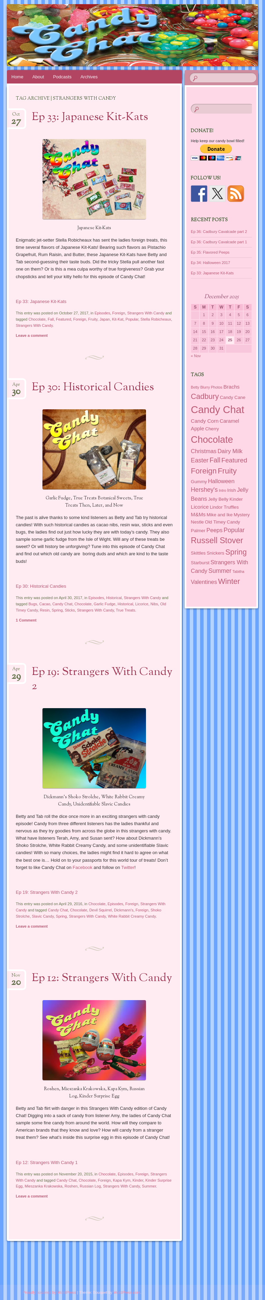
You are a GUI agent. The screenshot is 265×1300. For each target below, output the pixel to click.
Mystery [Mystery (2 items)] (241, 514)
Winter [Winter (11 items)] (229, 581)
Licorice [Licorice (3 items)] (200, 507)
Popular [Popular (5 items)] (234, 530)
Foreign (118, 313)
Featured (63, 319)
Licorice (141, 604)
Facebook (82, 867)
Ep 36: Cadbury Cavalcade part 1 (219, 242)
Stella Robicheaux (155, 319)
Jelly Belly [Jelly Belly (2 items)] (218, 499)
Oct (16, 116)
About (38, 76)
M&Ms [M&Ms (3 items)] (198, 514)
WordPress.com (126, 1292)
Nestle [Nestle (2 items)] (197, 522)
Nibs (154, 604)
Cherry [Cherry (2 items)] (212, 428)
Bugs (33, 604)
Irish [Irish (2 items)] (231, 490)
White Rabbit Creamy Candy (132, 916)
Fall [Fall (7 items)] (214, 460)
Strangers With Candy (146, 313)
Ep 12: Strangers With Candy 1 (47, 1162)
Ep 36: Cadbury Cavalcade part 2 (219, 231)
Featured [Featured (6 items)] (234, 460)
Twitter (127, 867)
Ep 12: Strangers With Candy (102, 978)
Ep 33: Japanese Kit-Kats (90, 117)
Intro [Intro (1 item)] (222, 490)
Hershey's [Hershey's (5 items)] (204, 489)
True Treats (125, 610)
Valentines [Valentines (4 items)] (204, 582)
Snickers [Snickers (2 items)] (215, 553)
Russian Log (90, 1186)
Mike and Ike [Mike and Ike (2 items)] (220, 514)
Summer (149, 1186)
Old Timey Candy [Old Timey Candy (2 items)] (222, 522)
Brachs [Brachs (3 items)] (232, 387)
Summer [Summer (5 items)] (220, 570)
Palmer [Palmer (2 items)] (198, 530)
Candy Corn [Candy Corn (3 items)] (204, 421)
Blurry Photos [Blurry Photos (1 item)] (211, 387)
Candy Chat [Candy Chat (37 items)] (217, 409)
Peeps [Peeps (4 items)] (214, 530)
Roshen (71, 1186)
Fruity (93, 319)
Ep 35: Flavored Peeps (210, 252)
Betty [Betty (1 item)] (195, 387)
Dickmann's (124, 910)
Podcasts (62, 76)
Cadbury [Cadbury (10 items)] (205, 396)
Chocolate (37, 319)
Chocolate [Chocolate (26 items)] (212, 439)
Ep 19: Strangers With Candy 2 (102, 679)
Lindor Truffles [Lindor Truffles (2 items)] (224, 507)
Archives (89, 76)
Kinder (137, 1180)
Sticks (70, 610)
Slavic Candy (42, 916)
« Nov (196, 356)
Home (17, 76)
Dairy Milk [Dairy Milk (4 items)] (229, 451)
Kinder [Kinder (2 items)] (236, 499)
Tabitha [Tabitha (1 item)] (238, 571)
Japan (104, 319)
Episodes (102, 313)
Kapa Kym (121, 1180)
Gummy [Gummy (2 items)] (199, 481)
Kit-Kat (118, 319)
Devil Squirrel (100, 910)
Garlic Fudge (105, 604)
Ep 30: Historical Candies (93, 387)
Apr (16, 387)
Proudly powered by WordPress (49, 1292)
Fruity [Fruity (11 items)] (227, 471)
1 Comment (26, 620)
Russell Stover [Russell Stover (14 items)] (217, 540)
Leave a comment (32, 335)
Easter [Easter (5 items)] (199, 460)
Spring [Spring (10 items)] (236, 552)
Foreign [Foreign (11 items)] (204, 471)
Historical (114, 598)
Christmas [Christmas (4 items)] (203, 451)
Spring (57, 610)
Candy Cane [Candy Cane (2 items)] (232, 397)
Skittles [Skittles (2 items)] (198, 553)
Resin (45, 610)
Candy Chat (62, 604)
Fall (51, 319)
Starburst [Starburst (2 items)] (200, 562)
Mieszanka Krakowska (43, 1186)
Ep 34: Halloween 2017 (210, 263)
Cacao (44, 604)
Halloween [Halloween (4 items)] (221, 481)
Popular (132, 319)
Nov (16, 977)
